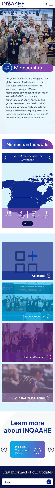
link (26, 223)
